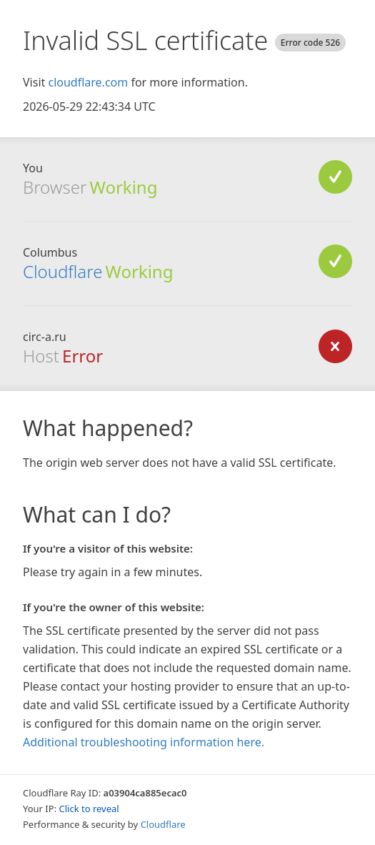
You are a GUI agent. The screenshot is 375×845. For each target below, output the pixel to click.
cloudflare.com (88, 82)
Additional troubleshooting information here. (143, 742)
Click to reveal (89, 808)
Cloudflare (62, 271)
